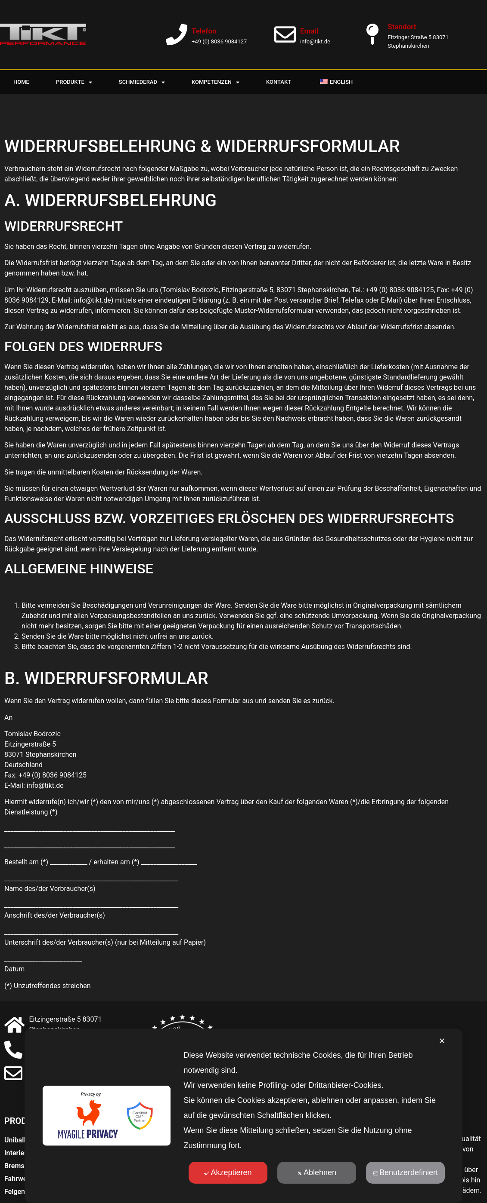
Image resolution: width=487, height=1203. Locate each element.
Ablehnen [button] (316, 1172)
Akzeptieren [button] (227, 1172)
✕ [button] (442, 1041)
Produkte (74, 82)
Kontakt (278, 82)
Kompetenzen (215, 82)
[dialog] (244, 1116)
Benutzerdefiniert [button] (405, 1172)
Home (21, 82)
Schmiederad (142, 82)
